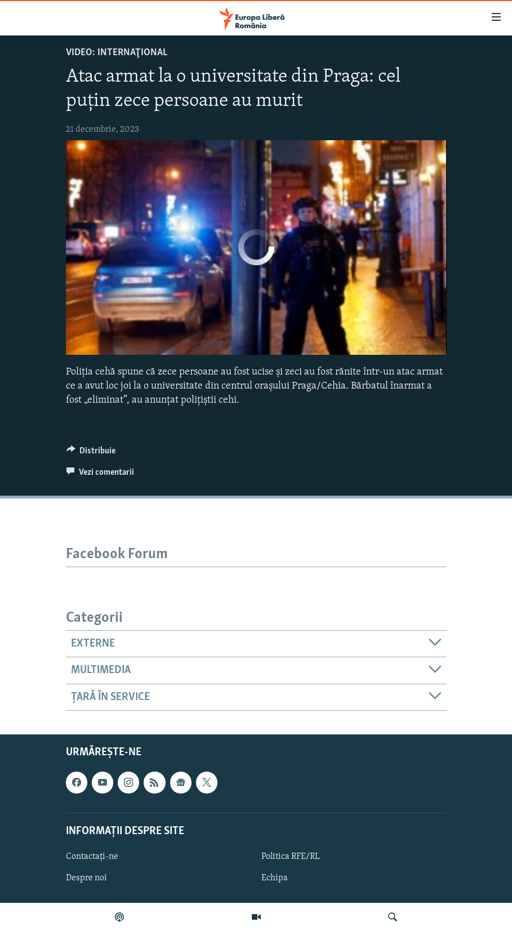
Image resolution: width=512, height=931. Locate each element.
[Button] (91, 453)
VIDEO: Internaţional (116, 52)
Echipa (274, 878)
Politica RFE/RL (290, 856)
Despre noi (86, 878)
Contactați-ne (92, 856)
